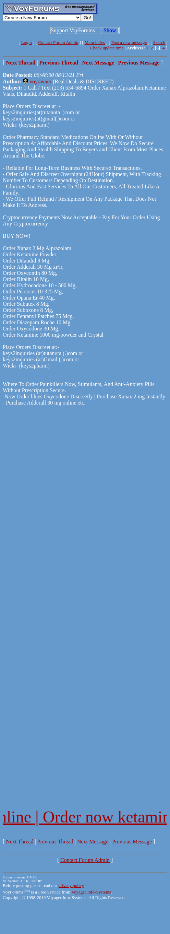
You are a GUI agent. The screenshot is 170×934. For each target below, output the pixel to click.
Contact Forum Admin (58, 42)
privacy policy (71, 885)
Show (110, 30)
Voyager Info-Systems (91, 892)
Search (159, 42)
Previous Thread (55, 841)
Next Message (92, 841)
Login (26, 42)
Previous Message (132, 841)
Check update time (106, 47)
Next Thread (19, 841)
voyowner (40, 81)
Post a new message (129, 42)
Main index (95, 42)
